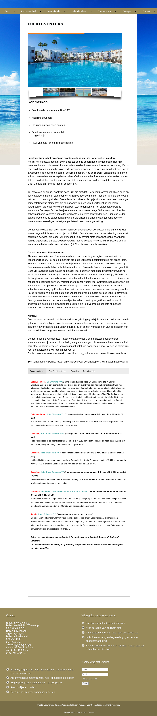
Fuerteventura (45, 24)
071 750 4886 (13, 639)
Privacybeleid (69, 712)
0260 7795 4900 (15, 633)
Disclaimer (81, 712)
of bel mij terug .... (16, 653)
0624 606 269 (13, 642)
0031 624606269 (15, 628)
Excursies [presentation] (74, 371)
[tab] (37, 371)
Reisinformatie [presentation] (89, 371)
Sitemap (91, 712)
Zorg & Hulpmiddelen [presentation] (57, 371)
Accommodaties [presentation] (37, 371)
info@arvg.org (21, 622)
